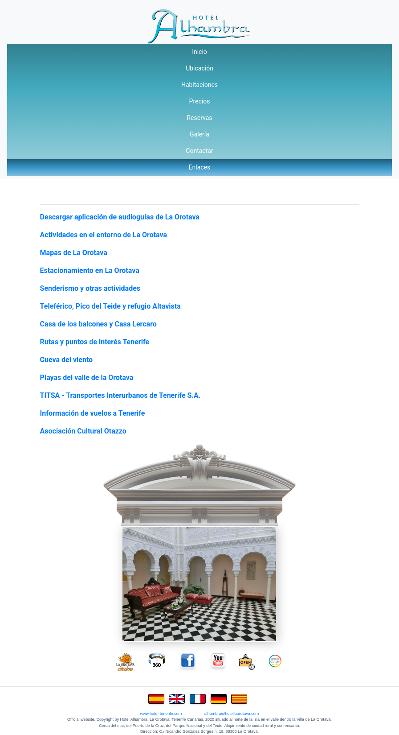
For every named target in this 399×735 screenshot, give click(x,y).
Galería (199, 134)
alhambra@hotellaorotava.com (231, 713)
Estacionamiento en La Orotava (89, 270)
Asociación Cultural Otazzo (83, 431)
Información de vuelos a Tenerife (92, 413)
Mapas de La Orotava (73, 252)
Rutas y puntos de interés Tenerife (95, 342)
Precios (199, 101)
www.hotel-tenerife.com (161, 713)
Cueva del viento (66, 359)
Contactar (199, 150)
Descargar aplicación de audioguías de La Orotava (120, 217)
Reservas (199, 117)
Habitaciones (199, 84)
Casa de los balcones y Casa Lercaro (98, 324)
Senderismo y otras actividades (90, 288)
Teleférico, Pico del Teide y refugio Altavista (110, 306)
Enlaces (200, 167)
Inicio (199, 51)
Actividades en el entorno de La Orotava (103, 235)
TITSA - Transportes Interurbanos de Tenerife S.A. (120, 395)
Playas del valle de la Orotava (87, 377)
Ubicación (199, 68)
